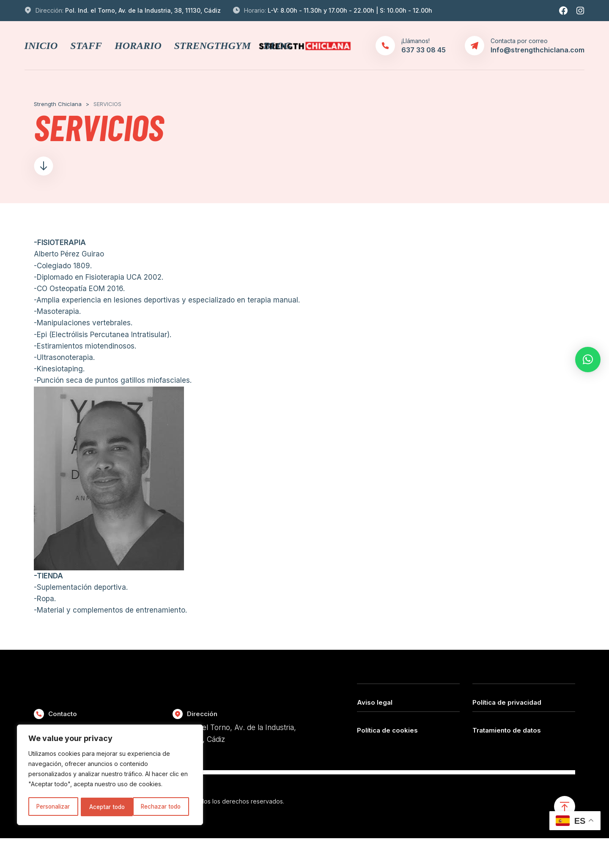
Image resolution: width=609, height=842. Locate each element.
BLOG (277, 45)
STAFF (86, 45)
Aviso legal (374, 705)
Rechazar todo (109, 806)
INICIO (41, 45)
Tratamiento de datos (506, 733)
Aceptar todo (166, 806)
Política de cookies (387, 733)
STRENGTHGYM (212, 45)
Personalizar (53, 806)
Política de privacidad (506, 705)
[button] (588, 359)
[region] (110, 775)
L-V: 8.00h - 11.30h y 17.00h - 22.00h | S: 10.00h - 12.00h (350, 10)
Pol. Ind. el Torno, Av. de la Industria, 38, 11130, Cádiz (143, 10)
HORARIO (138, 45)
